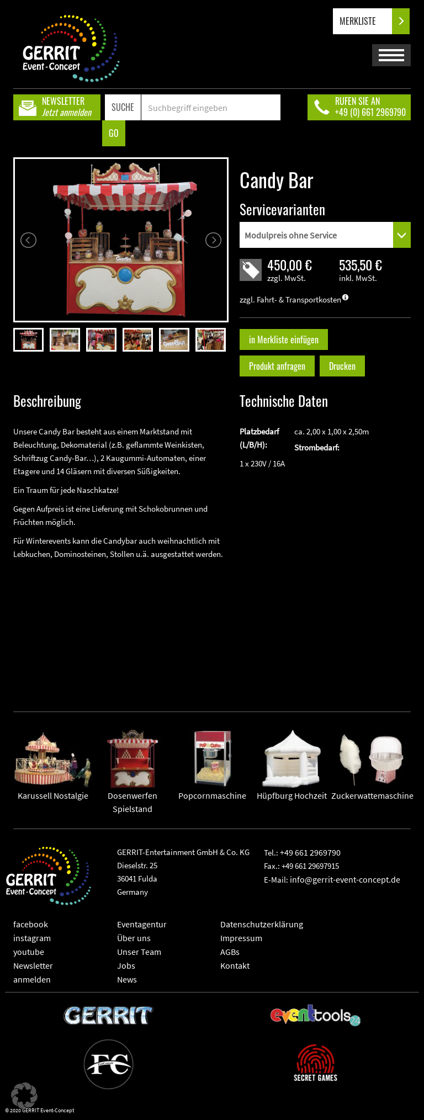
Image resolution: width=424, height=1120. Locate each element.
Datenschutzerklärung (261, 924)
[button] (24, 1095)
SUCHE (123, 107)
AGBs (230, 951)
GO (114, 133)
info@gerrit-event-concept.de (345, 879)
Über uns (134, 937)
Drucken (342, 366)
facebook (30, 924)
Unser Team (139, 951)
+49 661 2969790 (310, 852)
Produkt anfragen (277, 366)
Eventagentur (142, 924)
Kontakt (235, 965)
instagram (32, 937)
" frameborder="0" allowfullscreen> (121, 627)
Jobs (126, 965)
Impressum (241, 937)
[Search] (210, 107)
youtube (28, 951)
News (127, 979)
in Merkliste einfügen (284, 339)
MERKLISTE (367, 21)
